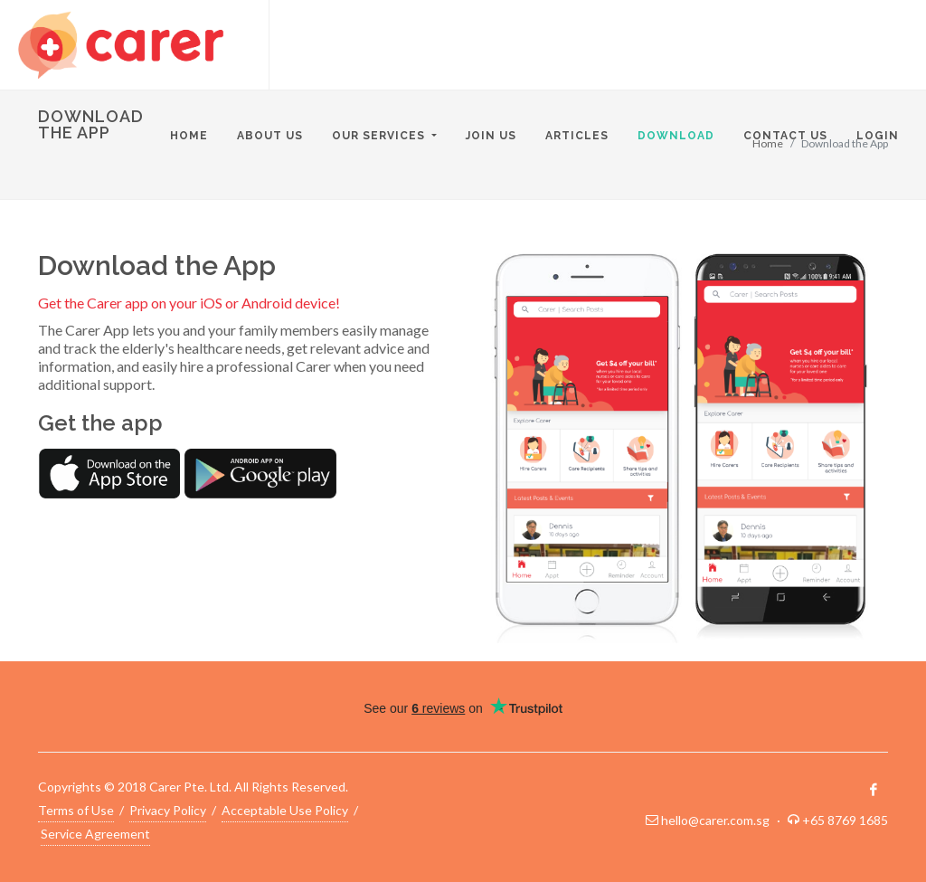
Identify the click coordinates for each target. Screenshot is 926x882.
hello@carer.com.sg (715, 820)
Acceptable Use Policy (285, 809)
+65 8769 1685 (845, 820)
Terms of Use (76, 809)
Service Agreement (95, 832)
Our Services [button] (380, 135)
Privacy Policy (167, 809)
